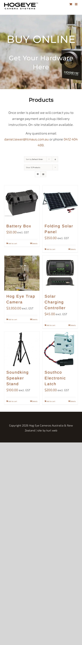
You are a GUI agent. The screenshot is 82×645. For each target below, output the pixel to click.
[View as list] (43, 174)
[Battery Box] (21, 202)
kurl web (51, 430)
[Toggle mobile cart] (70, 4)
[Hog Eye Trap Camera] (21, 273)
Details (34, 243)
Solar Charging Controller (55, 302)
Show (33, 167)
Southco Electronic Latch (55, 378)
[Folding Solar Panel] (60, 202)
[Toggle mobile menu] (76, 4)
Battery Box (18, 226)
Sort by (34, 159)
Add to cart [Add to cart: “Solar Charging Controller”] (51, 325)
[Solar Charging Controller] (60, 273)
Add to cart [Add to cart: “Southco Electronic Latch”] (51, 401)
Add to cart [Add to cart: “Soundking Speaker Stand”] (12, 401)
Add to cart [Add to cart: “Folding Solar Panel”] (51, 249)
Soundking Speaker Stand (17, 378)
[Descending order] (55, 159)
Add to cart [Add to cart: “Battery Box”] (12, 243)
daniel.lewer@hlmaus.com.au (26, 139)
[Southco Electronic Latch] (60, 349)
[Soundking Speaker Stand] (21, 349)
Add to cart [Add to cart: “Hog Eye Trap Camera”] (12, 319)
